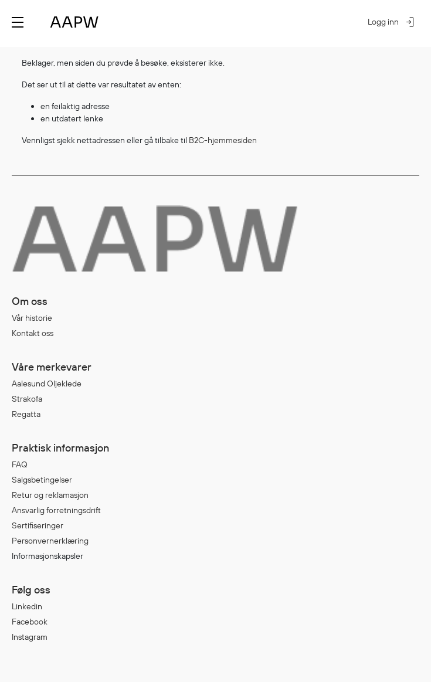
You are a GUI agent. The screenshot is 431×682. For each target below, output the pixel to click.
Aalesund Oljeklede (47, 383)
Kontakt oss (32, 333)
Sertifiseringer (37, 525)
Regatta (26, 414)
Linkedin (27, 606)
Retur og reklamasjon (50, 495)
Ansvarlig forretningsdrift (56, 510)
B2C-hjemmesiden (223, 140)
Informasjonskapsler (47, 556)
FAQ (20, 464)
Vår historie (32, 318)
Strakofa (27, 398)
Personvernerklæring (50, 540)
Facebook (29, 621)
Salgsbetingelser (42, 479)
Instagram (29, 637)
